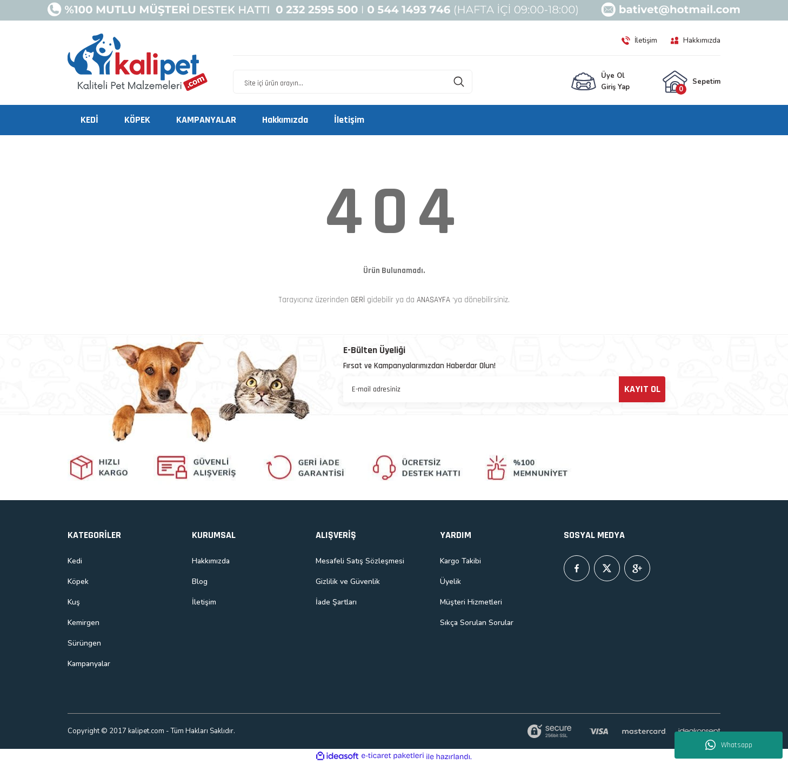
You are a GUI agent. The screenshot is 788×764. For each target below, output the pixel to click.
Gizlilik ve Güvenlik (348, 581)
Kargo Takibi (460, 561)
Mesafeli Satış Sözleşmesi (360, 561)
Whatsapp (728, 745)
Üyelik (450, 581)
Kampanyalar (89, 664)
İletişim (204, 602)
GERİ (358, 300)
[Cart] (691, 82)
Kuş (74, 602)
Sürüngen (84, 643)
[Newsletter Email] (504, 389)
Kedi (75, 561)
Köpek (78, 581)
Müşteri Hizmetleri (471, 602)
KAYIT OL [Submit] (642, 389)
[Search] (352, 82)
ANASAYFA (433, 300)
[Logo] (138, 63)
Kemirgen (83, 622)
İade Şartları (336, 602)
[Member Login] (600, 82)
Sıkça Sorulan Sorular (476, 622)
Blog (200, 581)
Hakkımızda (211, 561)
